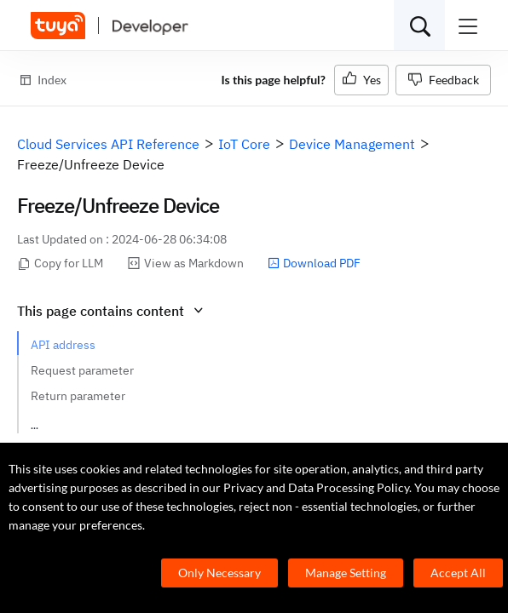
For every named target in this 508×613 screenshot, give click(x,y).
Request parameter (82, 370)
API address (63, 344)
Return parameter (78, 396)
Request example (77, 421)
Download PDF (314, 263)
